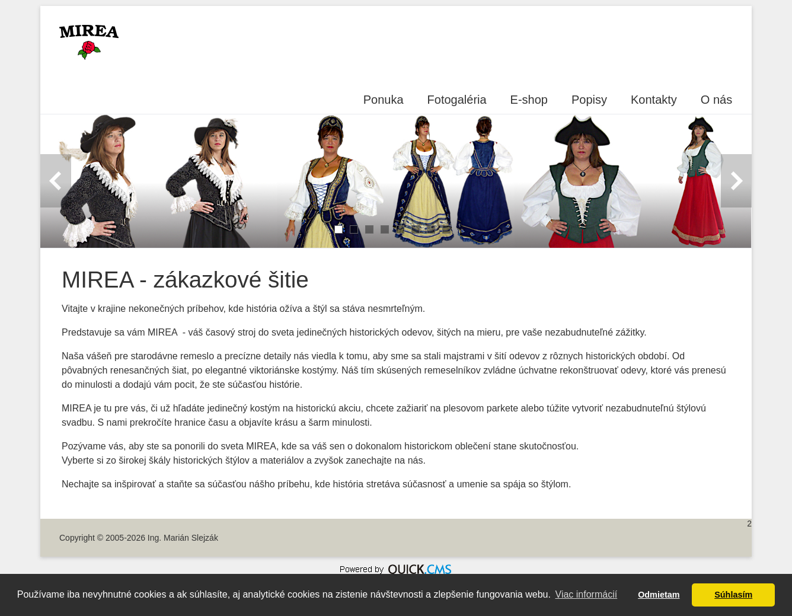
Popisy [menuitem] (589, 99)
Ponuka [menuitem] (383, 99)
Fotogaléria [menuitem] (457, 99)
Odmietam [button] (658, 594)
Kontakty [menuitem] (654, 99)
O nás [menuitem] (716, 99)
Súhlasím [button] (733, 594)
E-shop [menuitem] (529, 99)
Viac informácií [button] (586, 594)
